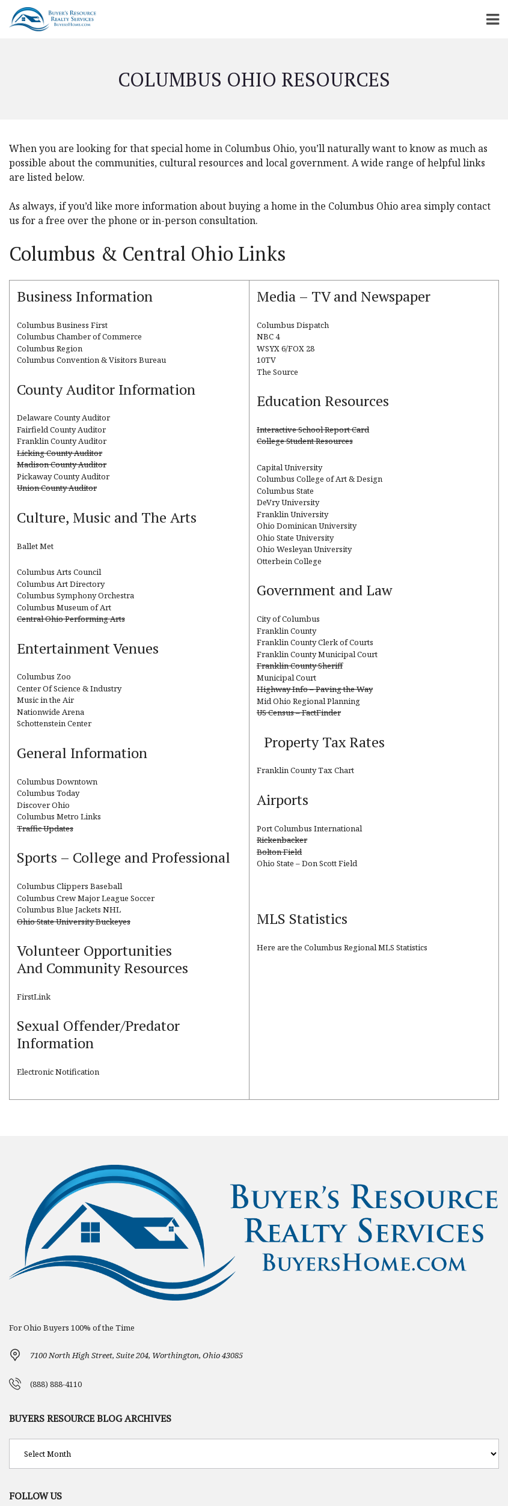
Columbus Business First (62, 325)
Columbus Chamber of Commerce (79, 336)
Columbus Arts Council (59, 571)
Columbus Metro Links (59, 816)
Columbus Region (49, 348)
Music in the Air (45, 699)
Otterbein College (289, 561)
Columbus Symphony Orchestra (75, 595)
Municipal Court (286, 677)
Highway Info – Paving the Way (315, 689)
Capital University (289, 467)
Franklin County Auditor (61, 441)
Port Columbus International (309, 828)
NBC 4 (268, 336)
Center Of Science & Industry (69, 688)
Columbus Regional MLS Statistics (365, 947)
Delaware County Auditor (63, 417)
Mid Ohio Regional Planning (308, 701)
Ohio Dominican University (307, 525)
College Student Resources (305, 441)
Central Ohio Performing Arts (71, 618)
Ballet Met (35, 546)
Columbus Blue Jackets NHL (69, 909)
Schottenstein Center (54, 723)
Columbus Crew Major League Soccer (86, 898)
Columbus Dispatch (293, 325)
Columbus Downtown (57, 781)
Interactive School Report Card (313, 429)
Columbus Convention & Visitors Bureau (91, 359)
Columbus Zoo (44, 676)
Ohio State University (295, 537)
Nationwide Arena (50, 711)
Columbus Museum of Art (64, 607)
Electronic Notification (58, 1071)
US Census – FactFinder (299, 712)
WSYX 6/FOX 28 (285, 348)
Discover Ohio (43, 805)
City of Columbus (288, 618)
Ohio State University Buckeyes (73, 921)
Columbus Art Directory (61, 583)
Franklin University (292, 514)
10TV (266, 359)
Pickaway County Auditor (63, 476)
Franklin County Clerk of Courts (315, 642)
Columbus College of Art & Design (319, 478)
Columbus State (285, 490)
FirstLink (33, 996)
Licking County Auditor (59, 453)
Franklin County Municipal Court (317, 654)
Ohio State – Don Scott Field (307, 863)
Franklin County (286, 630)
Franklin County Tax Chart (305, 770)
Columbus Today (48, 793)
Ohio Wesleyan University (304, 549)
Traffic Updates (45, 828)
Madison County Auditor (61, 464)
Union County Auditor (57, 487)
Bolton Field (279, 851)
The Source (277, 371)
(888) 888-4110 (56, 1384)
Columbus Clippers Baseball (69, 886)
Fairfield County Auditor (61, 429)
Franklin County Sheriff (300, 665)
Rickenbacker (282, 839)
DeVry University (288, 502)
